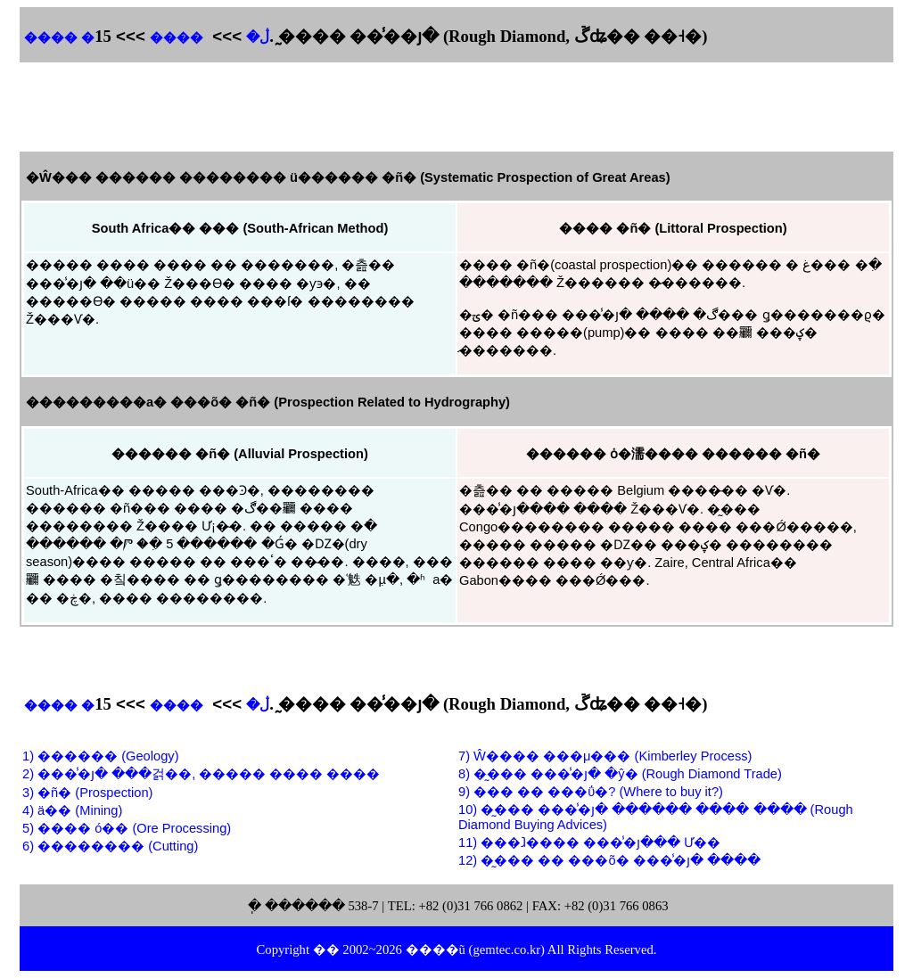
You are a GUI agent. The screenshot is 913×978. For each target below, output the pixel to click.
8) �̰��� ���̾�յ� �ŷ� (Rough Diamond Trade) (620, 774)
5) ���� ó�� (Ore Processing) (126, 828)
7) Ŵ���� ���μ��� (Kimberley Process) (605, 756)
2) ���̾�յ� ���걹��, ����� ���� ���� (201, 774)
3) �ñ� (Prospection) (87, 792)
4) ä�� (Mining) (72, 810)
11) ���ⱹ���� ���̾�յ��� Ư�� (589, 842)
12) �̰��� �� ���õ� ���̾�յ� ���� (609, 860)
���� (176, 37)
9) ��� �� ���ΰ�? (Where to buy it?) (590, 792)
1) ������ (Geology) (100, 756)
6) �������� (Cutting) (110, 846)
